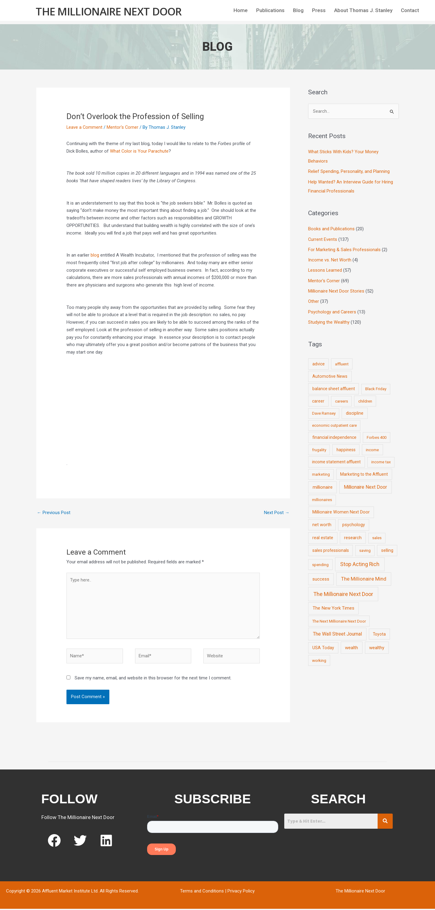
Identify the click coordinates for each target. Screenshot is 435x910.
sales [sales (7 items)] (377, 535)
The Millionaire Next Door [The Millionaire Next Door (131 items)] (343, 591)
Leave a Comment (84, 127)
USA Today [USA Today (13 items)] (323, 645)
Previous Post (53, 512)
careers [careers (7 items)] (341, 399)
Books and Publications (331, 228)
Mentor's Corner (123, 127)
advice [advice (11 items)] (318, 361)
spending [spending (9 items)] (320, 561)
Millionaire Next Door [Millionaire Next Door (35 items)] (365, 484)
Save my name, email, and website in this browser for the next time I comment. (153, 679)
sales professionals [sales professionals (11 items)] (330, 548)
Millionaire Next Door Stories (336, 289)
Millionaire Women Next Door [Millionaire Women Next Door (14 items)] (341, 509)
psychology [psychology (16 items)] (353, 522)
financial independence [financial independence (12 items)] (334, 434)
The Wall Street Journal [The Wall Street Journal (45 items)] (337, 631)
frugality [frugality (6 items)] (319, 447)
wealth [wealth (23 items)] (351, 645)
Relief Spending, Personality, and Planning (349, 171)
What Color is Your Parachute (139, 151)
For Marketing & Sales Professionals (344, 248)
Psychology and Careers (332, 310)
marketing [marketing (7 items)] (321, 471)
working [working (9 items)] (319, 658)
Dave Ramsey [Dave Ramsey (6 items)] (324, 411)
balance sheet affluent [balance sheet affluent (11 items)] (333, 386)
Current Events (322, 238)
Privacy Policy (241, 892)
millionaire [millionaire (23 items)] (323, 484)
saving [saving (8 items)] (365, 548)
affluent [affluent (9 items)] (342, 361)
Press (319, 10)
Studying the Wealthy (329, 320)
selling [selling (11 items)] (387, 548)
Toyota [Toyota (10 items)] (379, 631)
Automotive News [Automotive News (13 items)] (329, 373)
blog (95, 255)
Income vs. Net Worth (329, 258)
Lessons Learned (325, 269)
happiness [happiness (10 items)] (346, 447)
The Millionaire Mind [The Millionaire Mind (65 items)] (363, 576)
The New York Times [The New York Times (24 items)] (333, 605)
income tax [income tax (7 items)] (381, 459)
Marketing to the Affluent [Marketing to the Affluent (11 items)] (364, 471)
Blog (298, 10)
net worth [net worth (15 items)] (321, 522)
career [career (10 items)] (318, 398)
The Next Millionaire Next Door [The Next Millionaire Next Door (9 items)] (339, 618)
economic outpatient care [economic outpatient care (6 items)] (334, 423)
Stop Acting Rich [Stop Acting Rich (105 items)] (359, 562)
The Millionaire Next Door (109, 11)
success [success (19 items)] (320, 576)
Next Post (276, 512)
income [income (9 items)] (372, 447)
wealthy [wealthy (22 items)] (376, 645)
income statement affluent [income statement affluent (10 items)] (336, 459)
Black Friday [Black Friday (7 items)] (375, 386)
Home (241, 10)
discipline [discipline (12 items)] (354, 410)
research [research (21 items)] (353, 535)
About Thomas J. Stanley (363, 10)
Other (313, 299)
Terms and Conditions (202, 892)
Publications (270, 10)
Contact (410, 10)
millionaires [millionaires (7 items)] (322, 497)
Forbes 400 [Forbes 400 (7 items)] (376, 435)
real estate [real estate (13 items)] (322, 535)
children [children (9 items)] (365, 398)
